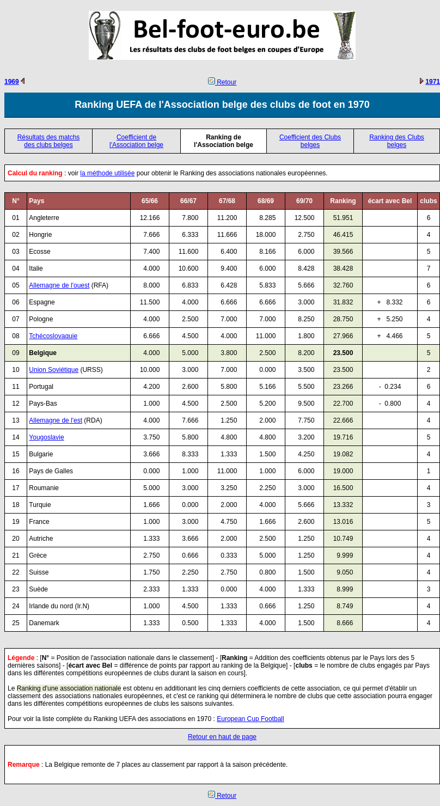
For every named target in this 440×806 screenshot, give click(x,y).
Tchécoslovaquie (53, 336)
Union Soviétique (53, 370)
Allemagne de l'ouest (59, 285)
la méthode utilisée (107, 173)
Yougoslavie (46, 437)
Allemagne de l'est (55, 420)
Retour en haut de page (222, 737)
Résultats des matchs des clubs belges (48, 141)
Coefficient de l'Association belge (136, 141)
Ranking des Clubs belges (396, 141)
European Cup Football (250, 719)
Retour (222, 82)
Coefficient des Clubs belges (310, 141)
